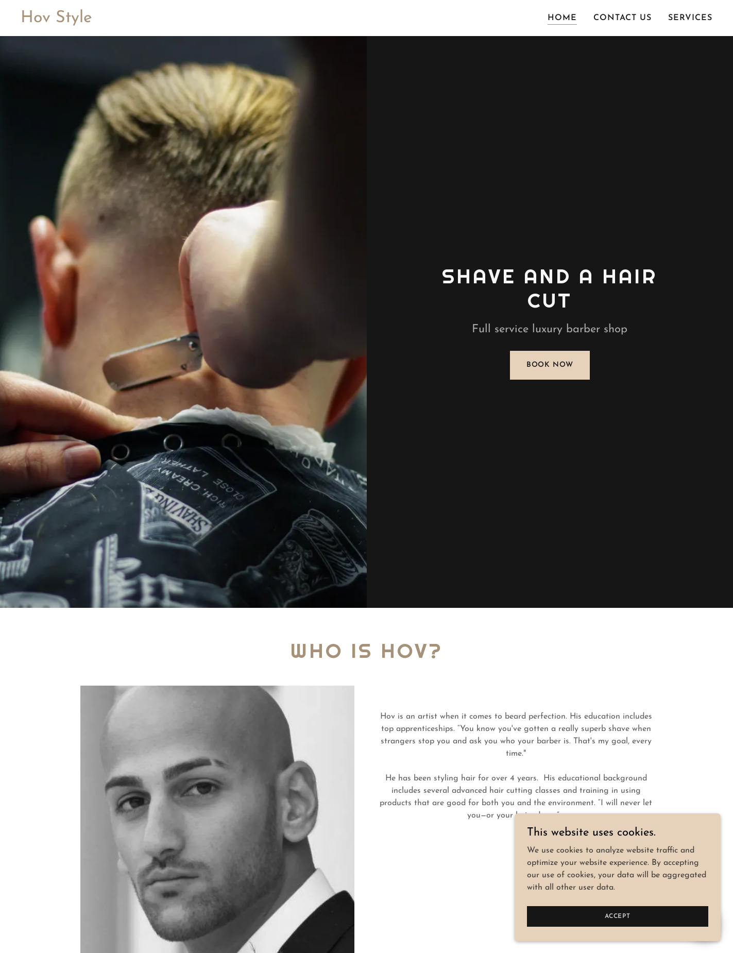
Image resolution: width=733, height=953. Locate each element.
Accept (617, 916)
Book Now (549, 365)
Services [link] (690, 18)
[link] (56, 20)
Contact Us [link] (622, 18)
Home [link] (562, 18)
